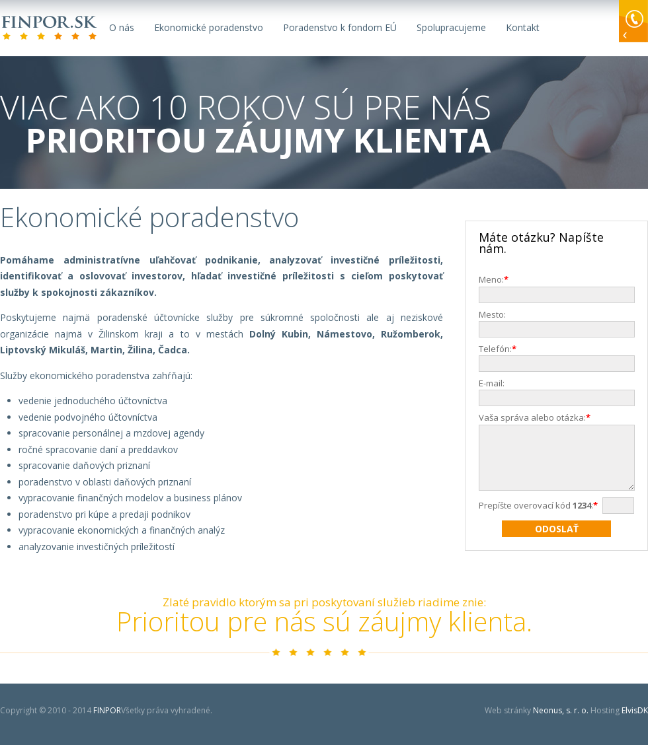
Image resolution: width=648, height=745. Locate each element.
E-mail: (492, 383)
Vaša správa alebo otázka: (537, 417)
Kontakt (523, 27)
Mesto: (492, 314)
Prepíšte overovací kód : (540, 517)
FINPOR (50, 28)
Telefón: (500, 348)
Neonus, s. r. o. (560, 710)
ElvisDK (635, 710)
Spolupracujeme (451, 27)
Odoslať (557, 540)
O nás (121, 27)
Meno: (496, 279)
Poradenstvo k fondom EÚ (340, 27)
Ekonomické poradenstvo (208, 27)
